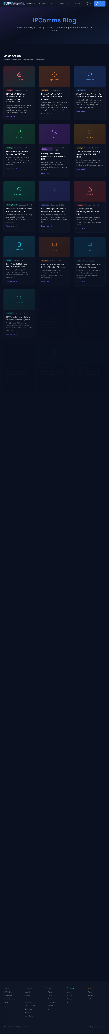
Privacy (90, 995)
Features (28, 1012)
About (62, 3)
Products (31, 3)
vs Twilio (49, 992)
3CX (26, 999)
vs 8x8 (48, 1009)
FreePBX (28, 995)
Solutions (43, 3)
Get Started (98, 3)
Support (78, 3)
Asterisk (27, 992)
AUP (89, 999)
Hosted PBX (8, 995)
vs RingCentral (51, 1002)
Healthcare (28, 1009)
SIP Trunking (8, 992)
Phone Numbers (9, 999)
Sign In (88, 3)
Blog (69, 3)
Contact (69, 999)
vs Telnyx (49, 995)
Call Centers (29, 1002)
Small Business (30, 1006)
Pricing (53, 3)
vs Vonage (49, 999)
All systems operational (97, 1027)
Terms (90, 992)
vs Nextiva (49, 1006)
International (29, 1016)
